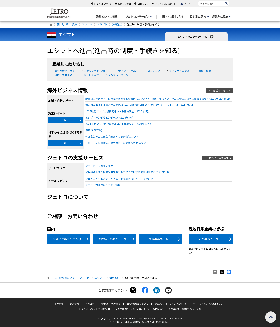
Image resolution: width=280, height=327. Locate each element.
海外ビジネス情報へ (220, 158)
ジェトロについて (102, 3)
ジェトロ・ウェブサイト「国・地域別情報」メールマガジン (119, 178)
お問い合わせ (124, 3)
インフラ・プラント (119, 75)
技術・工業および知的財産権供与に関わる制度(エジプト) (117, 142)
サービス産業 (91, 75)
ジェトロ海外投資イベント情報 (102, 185)
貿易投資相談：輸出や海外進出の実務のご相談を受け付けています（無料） (127, 172)
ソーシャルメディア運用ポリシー (209, 303)
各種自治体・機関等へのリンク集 (185, 308)
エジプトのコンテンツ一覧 (195, 36)
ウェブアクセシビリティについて (170, 303)
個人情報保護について (137, 303)
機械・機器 (205, 71)
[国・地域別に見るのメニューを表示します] (174, 17)
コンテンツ (154, 71)
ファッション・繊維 (95, 71)
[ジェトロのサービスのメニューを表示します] (138, 17)
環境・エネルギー (65, 75)
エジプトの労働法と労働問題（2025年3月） (110, 117)
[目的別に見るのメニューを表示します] (199, 17)
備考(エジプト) (93, 130)
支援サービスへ (222, 90)
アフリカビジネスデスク (99, 166)
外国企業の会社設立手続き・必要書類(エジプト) (112, 136)
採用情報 (59, 303)
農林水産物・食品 (65, 71)
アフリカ (87, 24)
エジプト (102, 24)
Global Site (143, 3)
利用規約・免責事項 (110, 303)
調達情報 (74, 303)
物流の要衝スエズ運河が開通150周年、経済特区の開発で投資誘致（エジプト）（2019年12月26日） (141, 105)
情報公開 (89, 303)
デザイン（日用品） (127, 71)
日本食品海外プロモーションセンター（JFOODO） (140, 308)
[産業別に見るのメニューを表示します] (221, 17)
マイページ (189, 3)
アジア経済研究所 (166, 3)
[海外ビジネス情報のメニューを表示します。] (108, 17)
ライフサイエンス (179, 71)
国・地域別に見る (67, 24)
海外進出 (117, 24)
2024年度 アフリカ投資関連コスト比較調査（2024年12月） (118, 124)
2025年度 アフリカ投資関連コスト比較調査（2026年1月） (118, 111)
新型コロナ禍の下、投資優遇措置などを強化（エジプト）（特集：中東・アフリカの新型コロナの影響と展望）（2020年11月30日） (158, 98)
